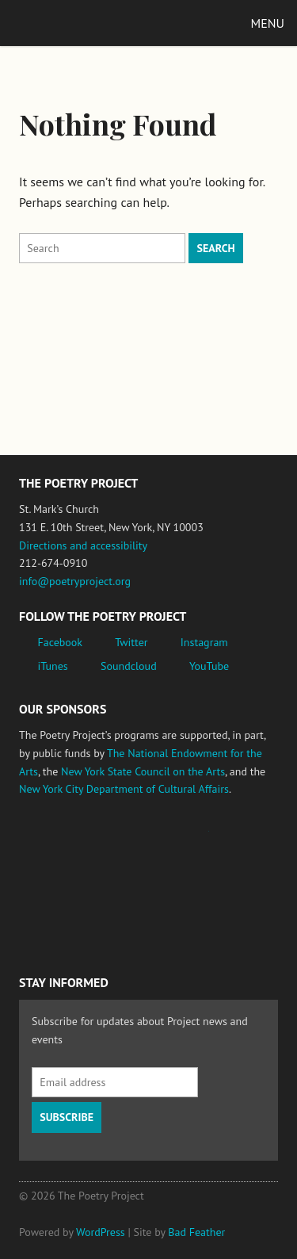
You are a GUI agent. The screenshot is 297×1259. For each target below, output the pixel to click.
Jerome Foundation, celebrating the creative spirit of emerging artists (165, 839)
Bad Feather (196, 1232)
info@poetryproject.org (75, 581)
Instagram (204, 642)
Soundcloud (129, 666)
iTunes (53, 666)
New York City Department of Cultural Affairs (124, 789)
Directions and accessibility (83, 545)
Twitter (131, 642)
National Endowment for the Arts (62, 838)
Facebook (60, 642)
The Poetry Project (86, 22)
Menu (267, 23)
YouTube (209, 666)
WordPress (100, 1232)
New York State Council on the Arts (143, 771)
